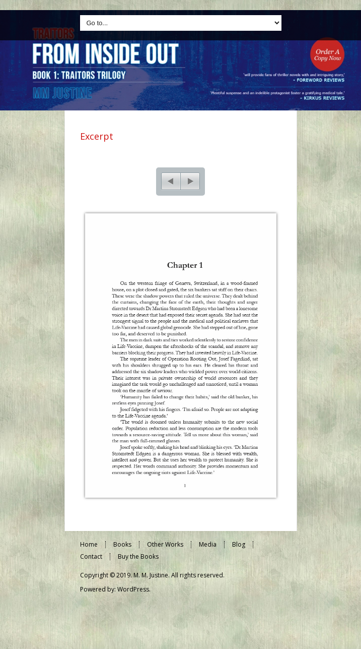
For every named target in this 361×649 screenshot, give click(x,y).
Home (89, 549)
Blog (238, 549)
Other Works (165, 549)
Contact (91, 561)
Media (207, 549)
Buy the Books (138, 561)
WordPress (133, 593)
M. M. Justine (150, 579)
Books (122, 549)
